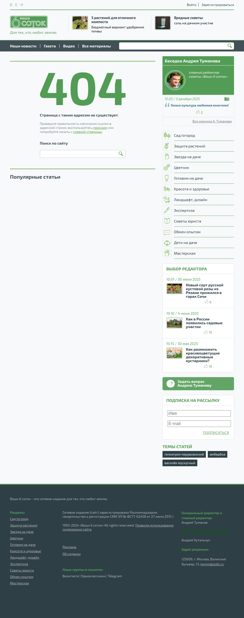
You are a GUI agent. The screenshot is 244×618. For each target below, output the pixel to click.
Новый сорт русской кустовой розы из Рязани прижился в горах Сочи (204, 291)
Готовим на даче (23, 544)
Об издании (71, 554)
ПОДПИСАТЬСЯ (216, 432)
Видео (69, 46)
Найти (230, 46)
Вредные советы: (188, 17)
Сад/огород (19, 519)
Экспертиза (19, 564)
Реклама (69, 547)
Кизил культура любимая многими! (200, 105)
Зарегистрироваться (218, 5)
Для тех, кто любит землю (33, 25)
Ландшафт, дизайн (24, 557)
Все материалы (96, 46)
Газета (50, 46)
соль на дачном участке (193, 23)
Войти (191, 5)
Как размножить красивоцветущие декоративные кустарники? (203, 355)
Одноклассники (93, 576)
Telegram (115, 576)
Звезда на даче (22, 532)
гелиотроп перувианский (184, 454)
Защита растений (23, 525)
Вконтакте (70, 576)
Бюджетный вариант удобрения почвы (118, 29)
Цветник (16, 538)
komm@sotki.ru (212, 564)
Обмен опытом (21, 577)
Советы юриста (22, 570)
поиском (100, 128)
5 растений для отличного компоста (114, 19)
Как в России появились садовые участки (204, 323)
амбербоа (217, 454)
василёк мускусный (179, 463)
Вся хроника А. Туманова (212, 121)
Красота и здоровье (25, 551)
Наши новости (23, 46)
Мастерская (19, 583)
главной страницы (87, 132)
